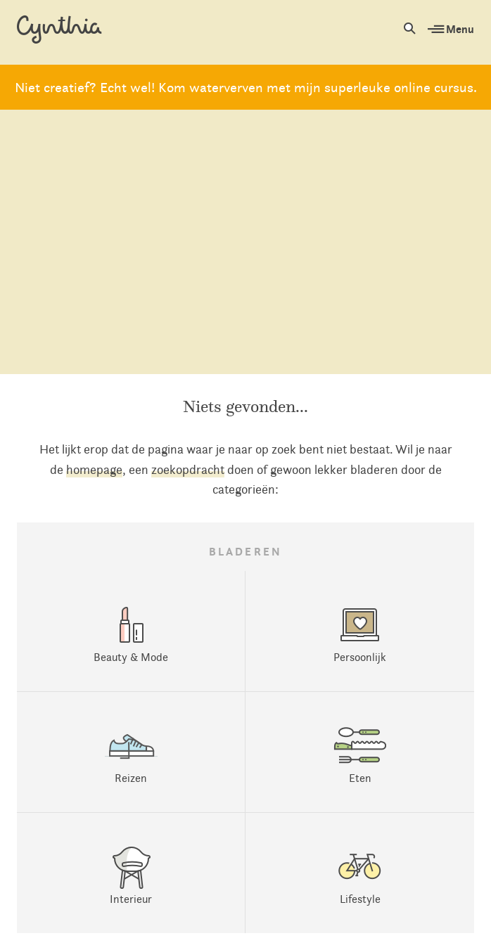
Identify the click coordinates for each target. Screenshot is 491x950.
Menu (451, 28)
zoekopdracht (187, 469)
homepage (94, 469)
